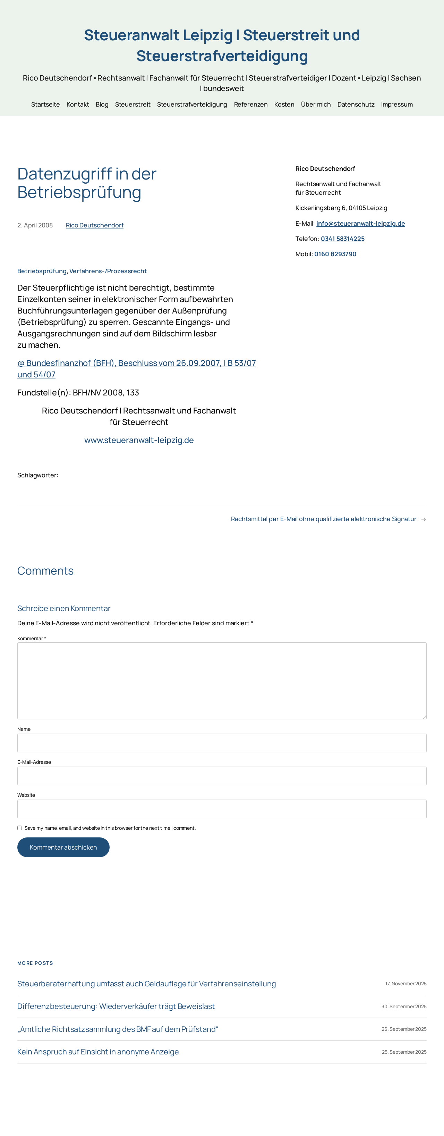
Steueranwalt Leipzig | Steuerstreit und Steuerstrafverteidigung (222, 45)
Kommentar (31, 638)
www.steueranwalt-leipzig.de (139, 439)
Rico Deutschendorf (94, 225)
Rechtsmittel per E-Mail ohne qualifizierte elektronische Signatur (324, 519)
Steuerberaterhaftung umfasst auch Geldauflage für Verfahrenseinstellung (146, 983)
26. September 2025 (404, 1029)
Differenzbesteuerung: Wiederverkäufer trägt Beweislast (116, 1006)
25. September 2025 (404, 1052)
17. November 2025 (406, 983)
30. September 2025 (404, 1006)
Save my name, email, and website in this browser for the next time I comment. (110, 828)
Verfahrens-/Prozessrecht (108, 271)
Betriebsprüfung (42, 271)
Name (24, 729)
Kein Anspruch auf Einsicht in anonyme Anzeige (98, 1051)
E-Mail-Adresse (34, 762)
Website (26, 795)
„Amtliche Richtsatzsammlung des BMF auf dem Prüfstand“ (118, 1029)
